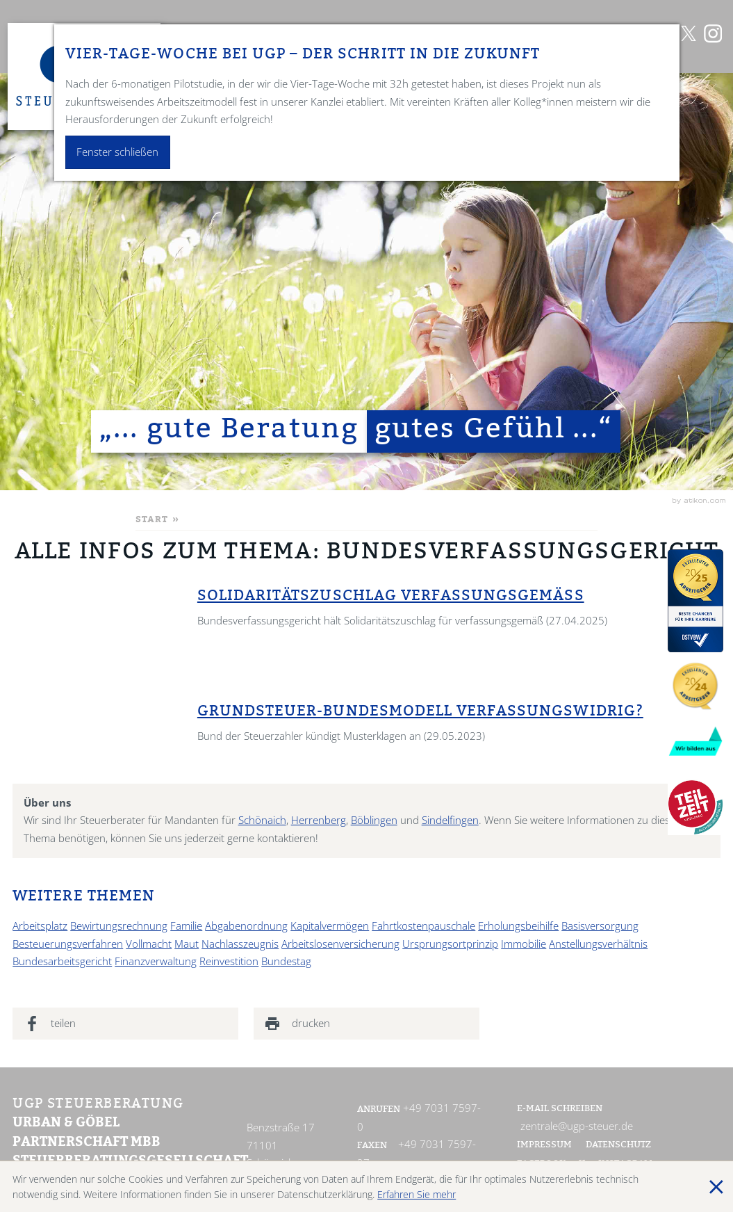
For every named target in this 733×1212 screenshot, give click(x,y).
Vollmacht (149, 944)
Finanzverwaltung (156, 961)
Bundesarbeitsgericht (62, 961)
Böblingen (374, 820)
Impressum (544, 1145)
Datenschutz (618, 1145)
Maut (186, 944)
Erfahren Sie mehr (416, 1194)
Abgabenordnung (246, 926)
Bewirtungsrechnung (118, 926)
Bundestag (286, 961)
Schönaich (262, 820)
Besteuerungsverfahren (68, 944)
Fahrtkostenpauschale (423, 926)
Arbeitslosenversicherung (340, 944)
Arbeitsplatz (40, 926)
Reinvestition (228, 961)
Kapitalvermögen (329, 926)
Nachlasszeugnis (240, 944)
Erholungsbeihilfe (518, 926)
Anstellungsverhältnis (598, 944)
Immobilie (523, 944)
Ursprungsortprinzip (450, 944)
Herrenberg (318, 820)
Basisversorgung (600, 926)
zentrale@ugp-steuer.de (576, 1126)
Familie (186, 926)
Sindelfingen (450, 820)
